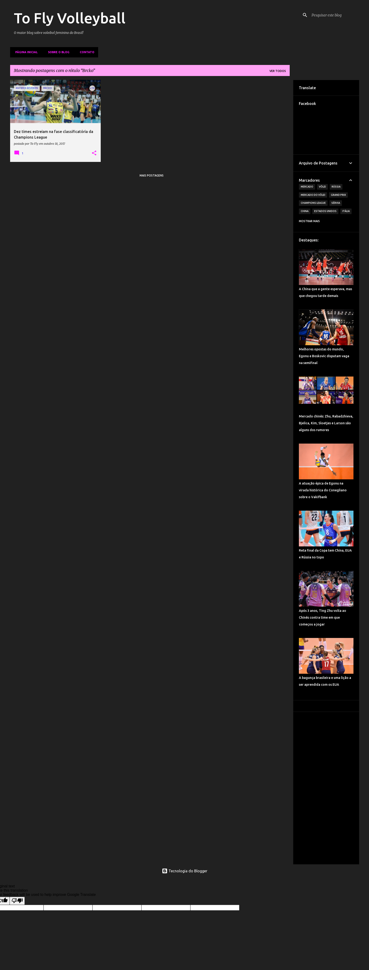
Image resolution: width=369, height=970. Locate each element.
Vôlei (322, 186)
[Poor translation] (17, 901)
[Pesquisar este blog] (334, 15)
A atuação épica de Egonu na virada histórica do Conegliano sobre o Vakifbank (323, 490)
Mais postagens (152, 175)
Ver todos (277, 70)
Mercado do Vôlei (313, 194)
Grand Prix (338, 194)
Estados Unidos (325, 211)
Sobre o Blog (57, 52)
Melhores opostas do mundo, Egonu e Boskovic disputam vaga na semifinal (324, 356)
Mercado (307, 186)
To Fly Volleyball (69, 18)
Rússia (336, 186)
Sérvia (335, 202)
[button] (94, 153)
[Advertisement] (326, 788)
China (305, 211)
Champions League (313, 202)
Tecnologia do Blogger (184, 871)
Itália (346, 211)
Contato (85, 52)
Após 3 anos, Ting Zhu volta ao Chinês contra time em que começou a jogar (322, 617)
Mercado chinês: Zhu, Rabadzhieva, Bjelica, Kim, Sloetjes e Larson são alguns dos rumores (326, 423)
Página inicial (25, 52)
